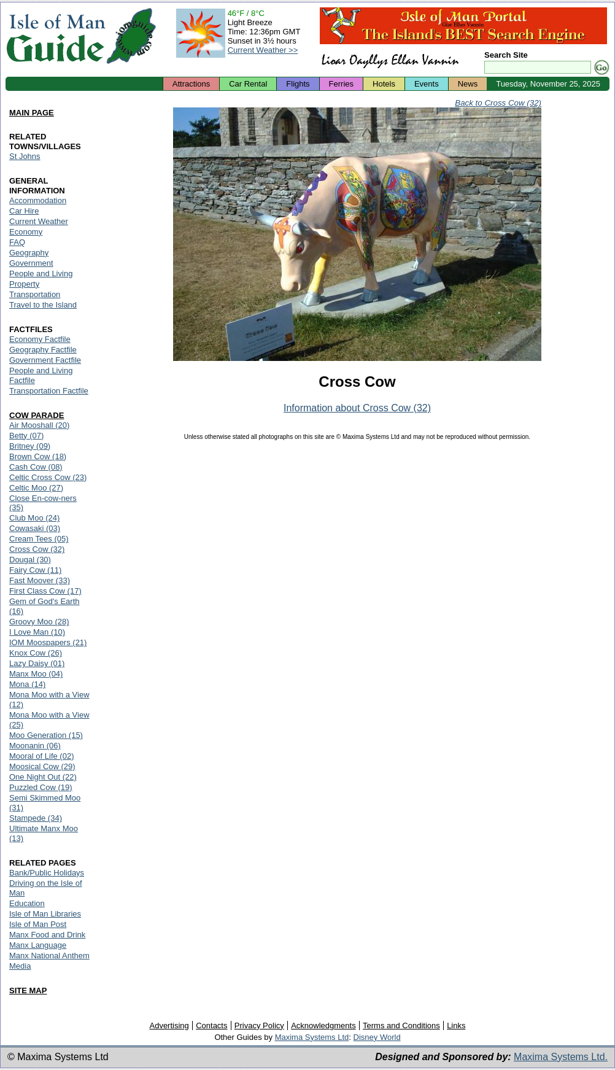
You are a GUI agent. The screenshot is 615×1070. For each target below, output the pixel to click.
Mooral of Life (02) (41, 756)
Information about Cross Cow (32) (357, 408)
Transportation (34, 294)
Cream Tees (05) (39, 538)
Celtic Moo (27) (36, 487)
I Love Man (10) (37, 632)
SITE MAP (28, 990)
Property (24, 284)
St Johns (25, 156)
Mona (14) (27, 684)
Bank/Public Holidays (46, 872)
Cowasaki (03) (34, 528)
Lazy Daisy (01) (36, 663)
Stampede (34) (35, 818)
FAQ (17, 242)
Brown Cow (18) (37, 456)
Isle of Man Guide (56, 36)
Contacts (211, 1025)
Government (31, 263)
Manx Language (37, 945)
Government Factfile (45, 360)
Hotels (384, 83)
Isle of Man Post (37, 924)
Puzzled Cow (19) (40, 787)
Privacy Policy (259, 1025)
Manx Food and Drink (47, 934)
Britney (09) (29, 446)
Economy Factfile (40, 339)
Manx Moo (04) (36, 673)
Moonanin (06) (35, 745)
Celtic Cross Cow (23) (48, 477)
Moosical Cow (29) (42, 766)
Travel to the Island (43, 304)
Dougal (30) (30, 559)
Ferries (341, 83)
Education (27, 903)
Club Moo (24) (34, 517)
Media (20, 966)
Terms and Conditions (401, 1025)
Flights (297, 83)
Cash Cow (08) (36, 466)
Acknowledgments (323, 1025)
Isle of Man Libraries (45, 913)
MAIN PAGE (31, 112)
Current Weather (38, 221)
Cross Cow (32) (36, 549)
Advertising (168, 1025)
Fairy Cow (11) (35, 570)
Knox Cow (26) (35, 652)
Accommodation (37, 200)
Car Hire (24, 210)
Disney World (377, 1037)
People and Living (40, 273)
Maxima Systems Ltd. (561, 1057)
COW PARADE (36, 415)
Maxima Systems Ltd (312, 1037)
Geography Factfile (43, 349)
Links (456, 1025)
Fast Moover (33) (39, 580)
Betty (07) (26, 435)
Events (426, 83)
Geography (28, 252)
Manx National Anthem (49, 955)
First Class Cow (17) (45, 590)
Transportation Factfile (48, 390)
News (468, 83)
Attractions (191, 83)
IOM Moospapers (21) (48, 642)
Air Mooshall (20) (39, 425)
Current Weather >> (263, 50)
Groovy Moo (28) (39, 621)
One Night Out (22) (43, 776)
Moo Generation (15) (46, 735)
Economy (25, 231)
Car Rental (248, 83)
